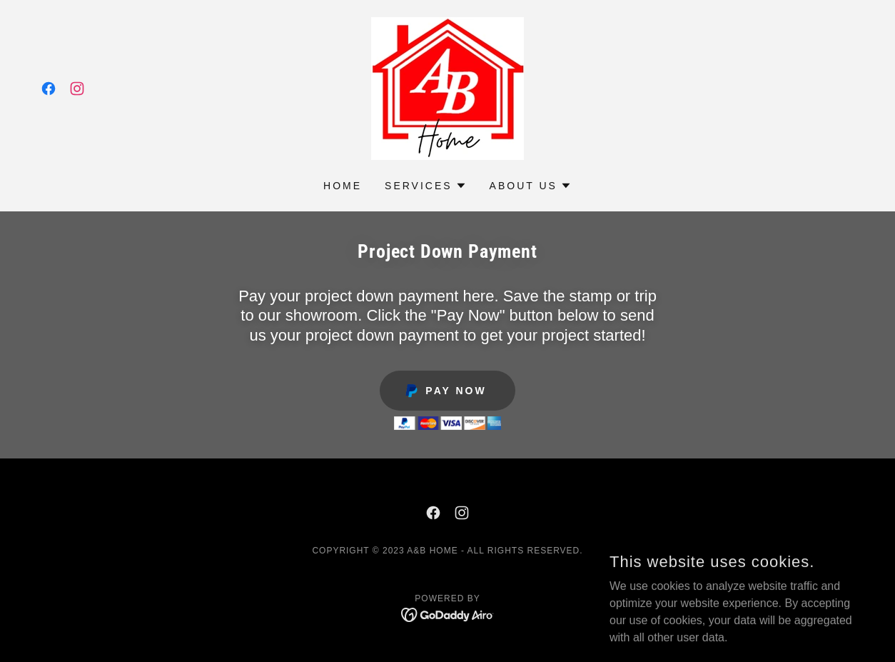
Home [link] (342, 185)
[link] (48, 88)
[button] (426, 185)
